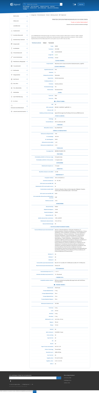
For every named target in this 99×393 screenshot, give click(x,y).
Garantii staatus (44, 6)
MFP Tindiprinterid (62, 15)
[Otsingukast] (43, 4)
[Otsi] (61, 4)
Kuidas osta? (33, 7)
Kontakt (52, 6)
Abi (32, 384)
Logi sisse (81, 4)
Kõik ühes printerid (54, 15)
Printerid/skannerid (41, 15)
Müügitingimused (25, 384)
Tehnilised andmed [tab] (36, 43)
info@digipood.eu (67, 380)
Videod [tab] (44, 43)
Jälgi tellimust (35, 6)
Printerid (48, 15)
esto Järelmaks (42, 7)
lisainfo (56, 54)
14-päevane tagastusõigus (14, 384)
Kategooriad (33, 15)
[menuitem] (19, 16)
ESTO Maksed (26, 6)
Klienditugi (26, 7)
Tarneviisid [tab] (51, 43)
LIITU (58, 378)
